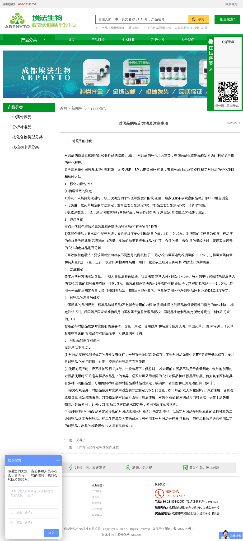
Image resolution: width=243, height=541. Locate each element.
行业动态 (98, 108)
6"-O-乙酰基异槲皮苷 (157, 28)
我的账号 (231, 4)
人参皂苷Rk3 (183, 28)
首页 (71, 40)
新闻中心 (79, 108)
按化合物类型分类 (27, 137)
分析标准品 (21, 127)
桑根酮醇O (118, 28)
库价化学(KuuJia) (129, 534)
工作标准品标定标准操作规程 (97, 447)
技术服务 (128, 40)
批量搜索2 (227, 19)
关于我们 (187, 40)
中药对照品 (21, 117)
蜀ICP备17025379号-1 (179, 529)
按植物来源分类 (25, 147)
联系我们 (97, 497)
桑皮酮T (134, 28)
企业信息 (98, 485)
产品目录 (98, 40)
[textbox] (142, 19)
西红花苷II (202, 28)
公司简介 (97, 491)
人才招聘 (97, 509)
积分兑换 (157, 40)
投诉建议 (97, 514)
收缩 (210, 54)
